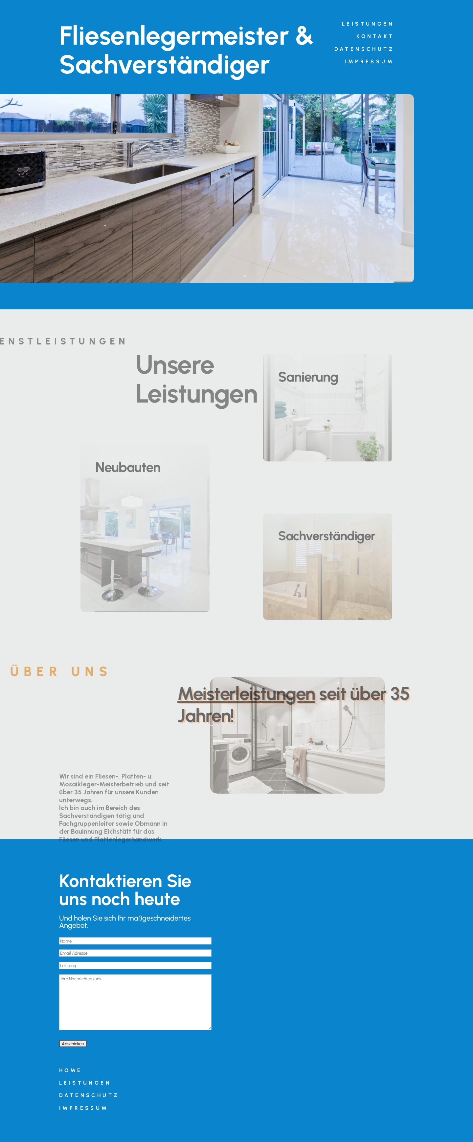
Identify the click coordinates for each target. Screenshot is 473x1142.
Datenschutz (364, 49)
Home (70, 1070)
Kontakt (375, 36)
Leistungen (368, 24)
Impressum (369, 61)
